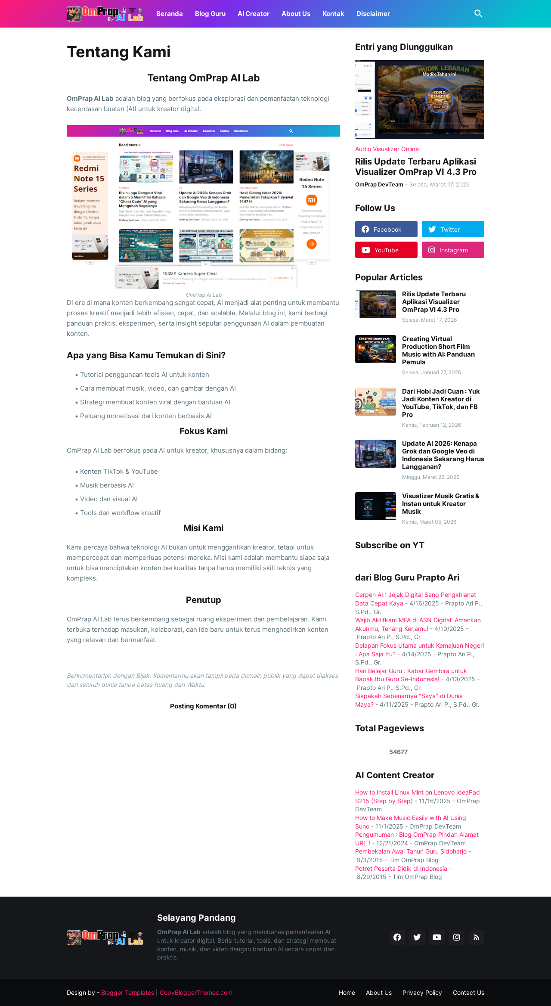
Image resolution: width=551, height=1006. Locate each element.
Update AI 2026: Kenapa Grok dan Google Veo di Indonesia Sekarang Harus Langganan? (443, 455)
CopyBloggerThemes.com (196, 992)
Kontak (333, 13)
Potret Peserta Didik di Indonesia (401, 868)
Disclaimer (373, 13)
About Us (296, 13)
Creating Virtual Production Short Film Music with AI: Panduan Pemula (438, 350)
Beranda (169, 13)
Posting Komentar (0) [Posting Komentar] (203, 706)
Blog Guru (210, 13)
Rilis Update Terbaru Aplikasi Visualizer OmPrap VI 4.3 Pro (416, 166)
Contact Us (468, 992)
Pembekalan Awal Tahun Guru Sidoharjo (411, 851)
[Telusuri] (477, 13)
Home (347, 992)
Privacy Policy (422, 992)
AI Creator (253, 13)
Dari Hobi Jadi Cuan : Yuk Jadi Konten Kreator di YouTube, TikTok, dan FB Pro (441, 403)
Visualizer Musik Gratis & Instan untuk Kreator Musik (441, 503)
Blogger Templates (127, 992)
